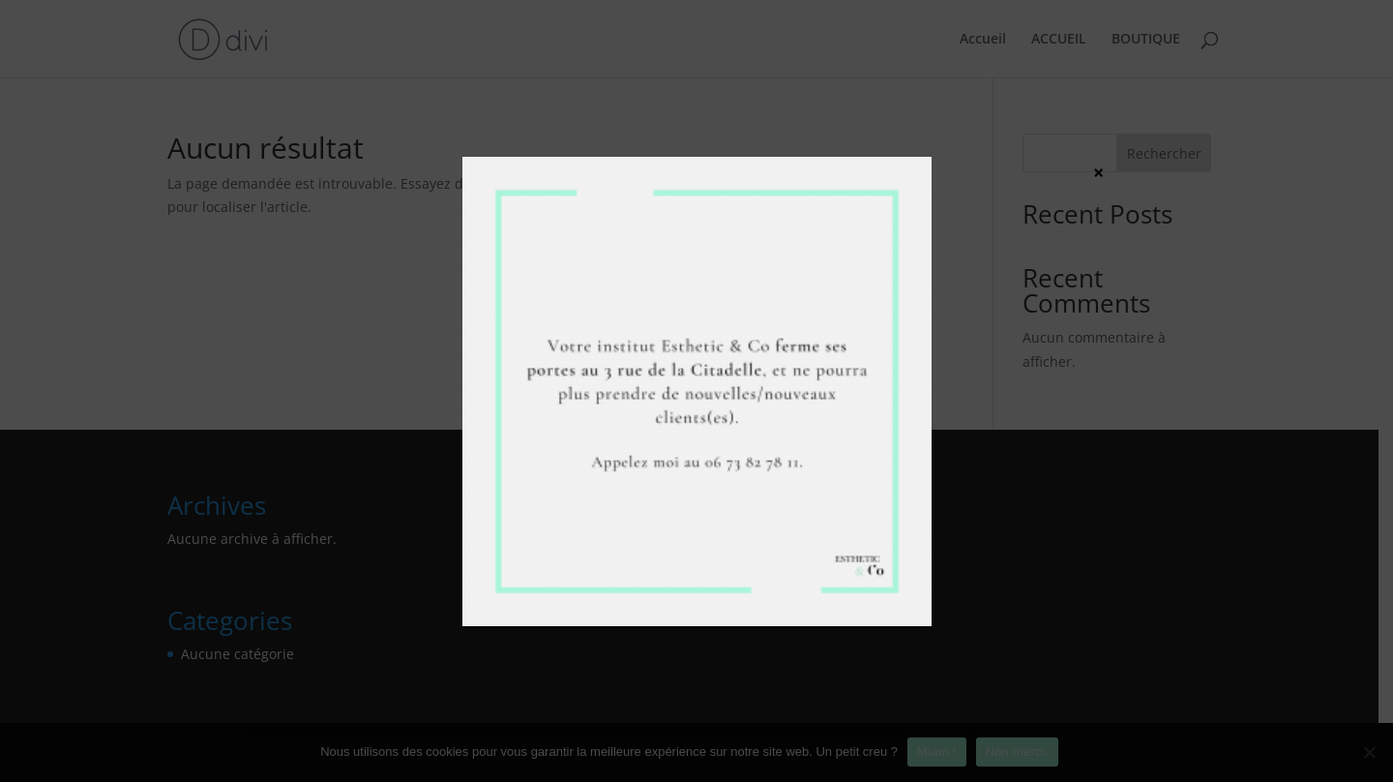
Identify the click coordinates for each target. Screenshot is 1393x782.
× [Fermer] (1098, 172)
